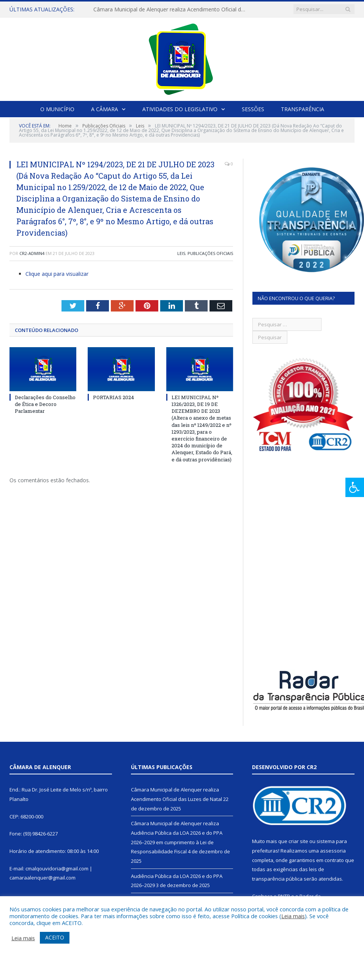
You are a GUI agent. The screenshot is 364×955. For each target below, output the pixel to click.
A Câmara (104, 109)
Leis (181, 253)
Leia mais (293, 916)
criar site (298, 841)
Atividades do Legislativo (179, 109)
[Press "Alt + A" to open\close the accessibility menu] (354, 487)
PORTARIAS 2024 (113, 397)
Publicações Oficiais (210, 253)
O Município (57, 109)
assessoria (333, 850)
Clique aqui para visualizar (56, 273)
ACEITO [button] (54, 937)
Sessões (253, 109)
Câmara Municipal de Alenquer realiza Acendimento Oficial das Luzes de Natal (171, 9)
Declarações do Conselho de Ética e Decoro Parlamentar (45, 404)
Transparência (302, 109)
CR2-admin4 (31, 253)
